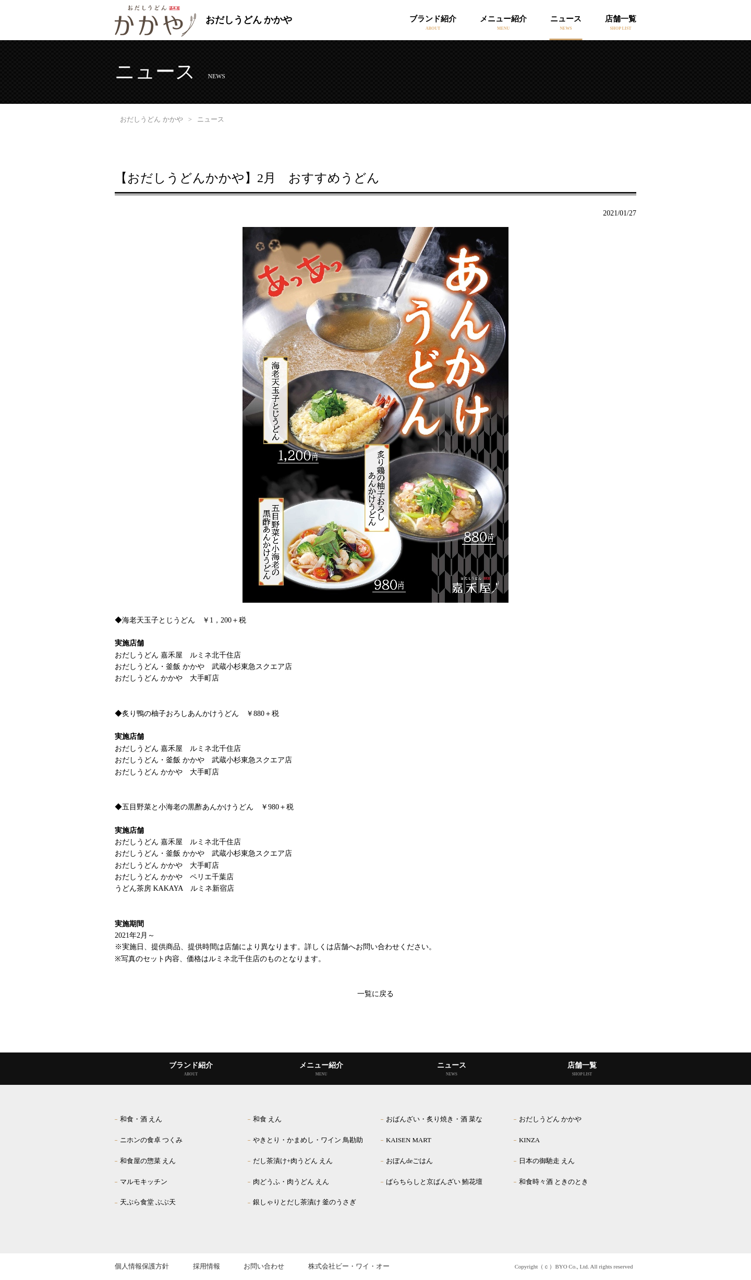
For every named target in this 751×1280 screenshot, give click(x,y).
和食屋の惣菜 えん (148, 1161)
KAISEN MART (408, 1140)
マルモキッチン (143, 1182)
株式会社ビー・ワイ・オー (349, 1266)
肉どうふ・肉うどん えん (291, 1182)
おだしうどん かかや (203, 21)
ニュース (566, 19)
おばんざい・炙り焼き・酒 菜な (434, 1119)
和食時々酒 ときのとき (553, 1182)
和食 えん (267, 1119)
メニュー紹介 (503, 19)
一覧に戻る (375, 994)
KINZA (529, 1140)
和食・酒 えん (141, 1119)
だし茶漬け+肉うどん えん (293, 1161)
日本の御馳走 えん (547, 1161)
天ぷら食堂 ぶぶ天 (148, 1202)
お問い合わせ (264, 1266)
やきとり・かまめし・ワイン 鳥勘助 (308, 1140)
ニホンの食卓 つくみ (151, 1140)
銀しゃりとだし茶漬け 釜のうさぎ (304, 1202)
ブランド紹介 (432, 19)
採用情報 (206, 1266)
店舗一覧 (620, 19)
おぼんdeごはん (409, 1161)
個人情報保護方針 (142, 1266)
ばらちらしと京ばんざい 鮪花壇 (434, 1182)
